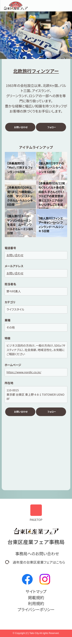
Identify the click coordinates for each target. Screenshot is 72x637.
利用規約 (36, 603)
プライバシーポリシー (36, 609)
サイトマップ (36, 591)
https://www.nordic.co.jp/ (24, 372)
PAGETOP (36, 513)
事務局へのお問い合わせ (37, 553)
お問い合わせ (21, 127)
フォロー (51, 127)
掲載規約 (36, 597)
